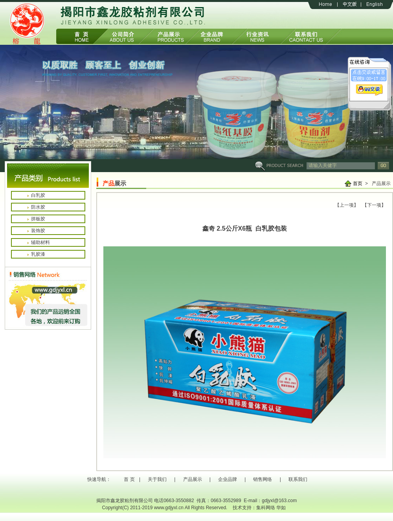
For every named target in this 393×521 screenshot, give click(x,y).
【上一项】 (346, 205)
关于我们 (157, 479)
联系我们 (297, 479)
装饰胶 (38, 230)
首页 (357, 183)
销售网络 (262, 479)
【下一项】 (374, 205)
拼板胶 (38, 219)
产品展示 (192, 479)
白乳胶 (38, 195)
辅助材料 (40, 242)
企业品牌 (227, 479)
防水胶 (38, 207)
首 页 (129, 479)
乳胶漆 (38, 254)
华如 (281, 507)
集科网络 (265, 507)
